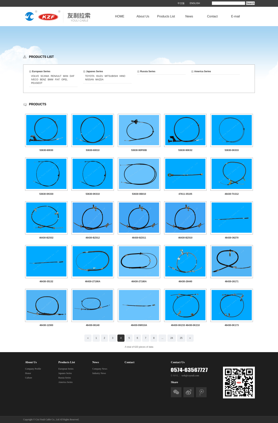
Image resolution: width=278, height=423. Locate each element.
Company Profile (33, 368)
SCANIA (45, 76)
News (189, 16)
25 (181, 338)
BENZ (43, 79)
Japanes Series (94, 71)
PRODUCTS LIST (41, 56)
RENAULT (56, 76)
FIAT (57, 79)
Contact (212, 16)
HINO (122, 76)
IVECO (34, 79)
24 (171, 338)
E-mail (235, 16)
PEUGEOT (36, 83)
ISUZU (99, 76)
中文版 (181, 3)
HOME (119, 16)
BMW (50, 79)
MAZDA (99, 79)
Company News (99, 368)
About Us (142, 16)
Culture (28, 377)
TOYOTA (89, 76)
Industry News (99, 373)
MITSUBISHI (111, 76)
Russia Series (147, 71)
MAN (65, 76)
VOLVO (35, 76)
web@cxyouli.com (190, 375)
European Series (41, 71)
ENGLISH (195, 3)
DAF (72, 76)
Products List (166, 16)
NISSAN (89, 79)
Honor (28, 373)
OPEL (64, 79)
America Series (202, 71)
